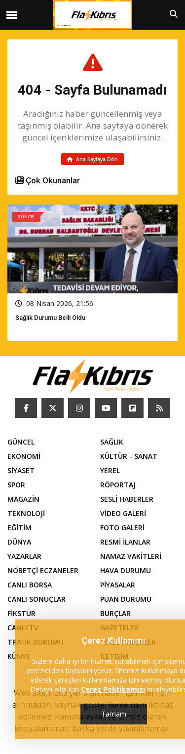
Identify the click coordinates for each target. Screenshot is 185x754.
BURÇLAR (115, 613)
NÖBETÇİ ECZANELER (42, 570)
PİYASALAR (117, 584)
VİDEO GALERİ (123, 513)
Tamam (113, 714)
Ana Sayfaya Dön (92, 159)
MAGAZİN (23, 499)
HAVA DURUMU (125, 570)
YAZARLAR (24, 556)
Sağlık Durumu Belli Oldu (50, 317)
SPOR (16, 484)
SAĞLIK (111, 441)
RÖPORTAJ (118, 484)
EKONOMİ (23, 456)
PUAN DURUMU (125, 599)
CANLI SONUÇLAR (36, 599)
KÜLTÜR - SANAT (128, 456)
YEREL (110, 470)
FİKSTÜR (21, 613)
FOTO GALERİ (122, 527)
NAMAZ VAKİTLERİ (130, 556)
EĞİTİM (19, 527)
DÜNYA (19, 542)
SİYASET (21, 470)
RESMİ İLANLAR (125, 542)
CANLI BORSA (29, 584)
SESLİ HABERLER (126, 499)
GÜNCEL (21, 441)
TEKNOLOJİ (26, 513)
